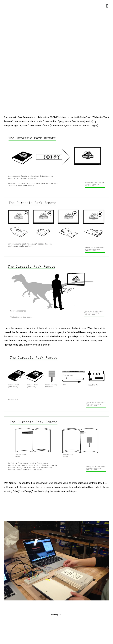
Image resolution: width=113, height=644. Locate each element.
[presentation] (17, 507)
